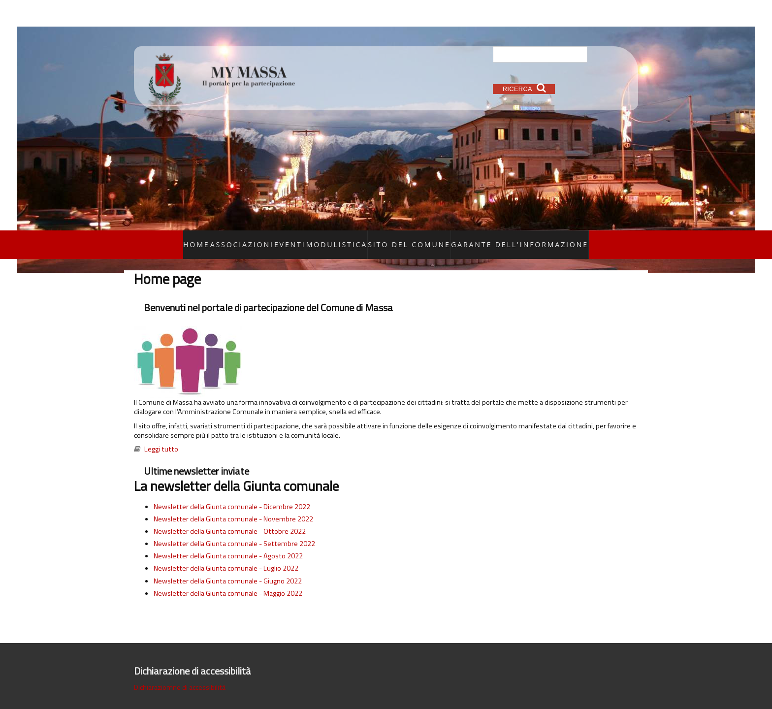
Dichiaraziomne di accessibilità (179, 674)
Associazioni (279, 238)
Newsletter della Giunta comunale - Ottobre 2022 (230, 518)
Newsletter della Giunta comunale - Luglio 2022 (226, 555)
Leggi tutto (161, 436)
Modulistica (360, 238)
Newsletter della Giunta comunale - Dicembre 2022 (232, 493)
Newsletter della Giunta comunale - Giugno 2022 (228, 568)
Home (238, 238)
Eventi (320, 238)
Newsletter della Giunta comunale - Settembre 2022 (234, 530)
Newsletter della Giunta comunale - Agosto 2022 (228, 543)
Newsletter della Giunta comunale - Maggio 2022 (228, 580)
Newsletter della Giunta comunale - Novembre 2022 (233, 506)
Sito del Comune (417, 238)
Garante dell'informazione (498, 238)
